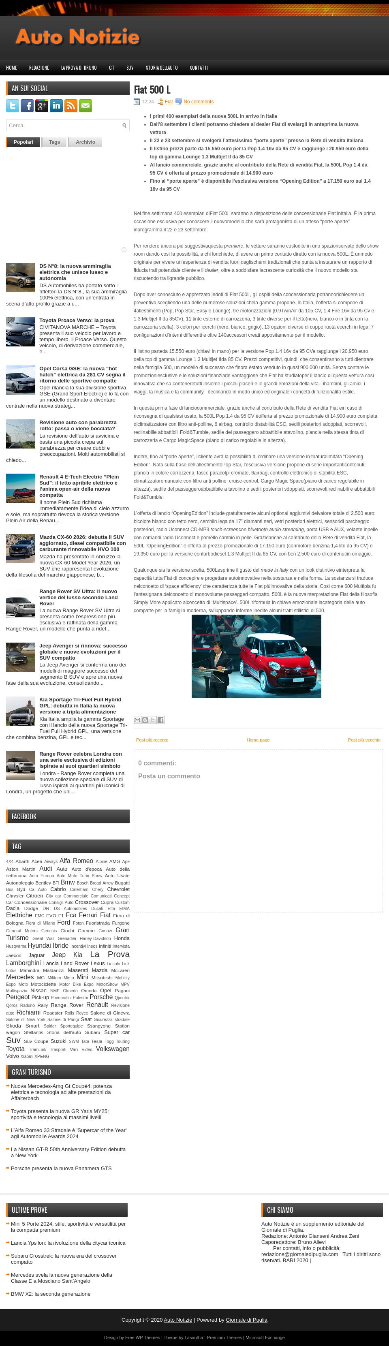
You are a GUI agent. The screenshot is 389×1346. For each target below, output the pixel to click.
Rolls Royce (76, 1013)
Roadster (52, 1012)
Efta (111, 908)
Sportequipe (71, 1026)
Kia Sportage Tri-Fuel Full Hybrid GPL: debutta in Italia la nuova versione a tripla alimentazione (80, 706)
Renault (97, 1004)
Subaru (92, 1032)
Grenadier (67, 938)
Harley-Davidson (95, 938)
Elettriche (19, 915)
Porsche (101, 996)
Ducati (97, 908)
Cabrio (58, 889)
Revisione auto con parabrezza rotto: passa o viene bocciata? (78, 425)
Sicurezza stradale (112, 1019)
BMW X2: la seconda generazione (51, 1294)
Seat (86, 1019)
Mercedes (20, 977)
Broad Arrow (101, 883)
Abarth (22, 861)
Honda (122, 938)
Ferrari (88, 915)
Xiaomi (26, 1056)
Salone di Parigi (63, 1019)
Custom (122, 902)
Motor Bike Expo (76, 984)
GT (111, 67)
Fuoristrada (98, 922)
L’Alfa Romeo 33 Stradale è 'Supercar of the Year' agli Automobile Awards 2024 (68, 1133)
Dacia (12, 908)
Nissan (38, 990)
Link (126, 963)
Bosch (83, 883)
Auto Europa (41, 876)
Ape (126, 861)
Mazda (99, 970)
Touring (123, 1041)
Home (11, 67)
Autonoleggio (20, 882)
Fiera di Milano (40, 923)
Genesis (49, 931)
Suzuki (58, 1041)
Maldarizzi (53, 970)
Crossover (87, 902)
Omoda (88, 990)
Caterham (79, 889)
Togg (109, 1041)
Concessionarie (30, 902)
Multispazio (16, 991)
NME (55, 991)
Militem (54, 978)
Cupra (106, 902)
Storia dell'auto (162, 67)
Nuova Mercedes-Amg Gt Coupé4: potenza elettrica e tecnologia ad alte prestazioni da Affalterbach (61, 1092)
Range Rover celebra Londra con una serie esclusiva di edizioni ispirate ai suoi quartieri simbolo (80, 760)
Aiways (51, 861)
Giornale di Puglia (246, 1320)
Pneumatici (61, 998)
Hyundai (39, 945)
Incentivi (78, 946)
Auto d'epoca (87, 869)
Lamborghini (23, 962)
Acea (37, 861)
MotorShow (107, 984)
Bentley (43, 882)
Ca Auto (38, 889)
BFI (56, 883)
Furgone (121, 922)
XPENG (41, 1056)
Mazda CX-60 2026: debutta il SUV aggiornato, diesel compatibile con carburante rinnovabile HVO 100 (82, 543)
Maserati (78, 970)
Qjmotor (122, 998)
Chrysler (15, 895)
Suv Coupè (36, 1041)
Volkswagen (113, 1048)
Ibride (60, 945)
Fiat (105, 915)
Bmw (68, 882)
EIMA (125, 908)
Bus (9, 889)
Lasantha (194, 1337)
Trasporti (58, 1049)
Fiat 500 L (152, 89)
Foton (78, 923)
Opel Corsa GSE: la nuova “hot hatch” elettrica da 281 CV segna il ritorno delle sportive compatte (82, 374)
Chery (97, 889)
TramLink (37, 1049)
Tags (54, 142)
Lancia (51, 963)
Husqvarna (16, 946)
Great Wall (43, 938)
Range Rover (67, 1005)
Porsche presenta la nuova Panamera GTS (61, 1168)
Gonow (105, 931)
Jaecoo (13, 955)
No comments (199, 102)
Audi (45, 868)
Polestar (80, 998)
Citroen (34, 896)
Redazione (39, 67)
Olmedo (70, 991)
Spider (50, 1026)
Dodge (31, 908)
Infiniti (105, 946)
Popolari (23, 142)
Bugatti (122, 882)
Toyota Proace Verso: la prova (76, 320)
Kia (78, 954)
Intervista (121, 946)
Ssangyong (99, 1025)
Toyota (15, 1048)
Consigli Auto (61, 902)
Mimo (69, 978)
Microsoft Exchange (265, 1337)
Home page (258, 739)
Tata (85, 1041)
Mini (82, 977)
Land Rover (75, 963)
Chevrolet (118, 889)
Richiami (28, 1012)
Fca (71, 915)
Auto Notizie (178, 1320)
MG (41, 977)
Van (74, 1049)
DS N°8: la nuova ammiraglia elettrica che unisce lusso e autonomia (75, 272)
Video (87, 1049)
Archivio (85, 142)
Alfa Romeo (76, 860)
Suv (130, 67)
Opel (105, 990)
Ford (63, 922)
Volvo (12, 1056)
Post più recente (152, 739)
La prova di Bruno (79, 67)
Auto (62, 869)
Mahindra (30, 970)
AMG (114, 861)
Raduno (27, 1005)
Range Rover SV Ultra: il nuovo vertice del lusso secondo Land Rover (78, 597)
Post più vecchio (364, 739)
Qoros (11, 1005)
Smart (33, 1026)
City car (53, 896)
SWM (74, 1041)
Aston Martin (20, 869)
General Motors (22, 931)
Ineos (92, 946)
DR (46, 908)
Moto (23, 984)
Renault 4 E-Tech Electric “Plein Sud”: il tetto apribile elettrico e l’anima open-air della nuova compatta (79, 486)
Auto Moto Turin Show (80, 876)
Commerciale (76, 896)
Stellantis (33, 1032)
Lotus (11, 970)
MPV (125, 984)
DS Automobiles (70, 908)
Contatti (199, 67)
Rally (43, 1005)
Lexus (98, 963)
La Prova (110, 954)
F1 (61, 915)
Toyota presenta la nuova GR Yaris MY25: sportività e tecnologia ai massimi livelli (60, 1114)
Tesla (96, 1041)
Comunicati (101, 896)
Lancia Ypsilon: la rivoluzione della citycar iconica (68, 1243)
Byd (21, 889)
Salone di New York (25, 1019)
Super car (117, 1032)
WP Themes (148, 1337)
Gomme (86, 930)
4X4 (10, 861)
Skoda (13, 1026)
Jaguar (36, 955)
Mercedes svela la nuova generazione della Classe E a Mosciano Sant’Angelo (61, 1278)
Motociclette (43, 984)
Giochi (67, 930)
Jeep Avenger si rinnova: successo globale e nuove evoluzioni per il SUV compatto (83, 652)
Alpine (101, 861)
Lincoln (113, 963)
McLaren (120, 970)
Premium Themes (224, 1337)
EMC (39, 916)
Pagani (122, 990)
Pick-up (40, 997)
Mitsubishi (102, 977)
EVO (51, 915)
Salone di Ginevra (110, 1012)
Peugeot (18, 996)
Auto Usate (117, 875)
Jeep (59, 954)
